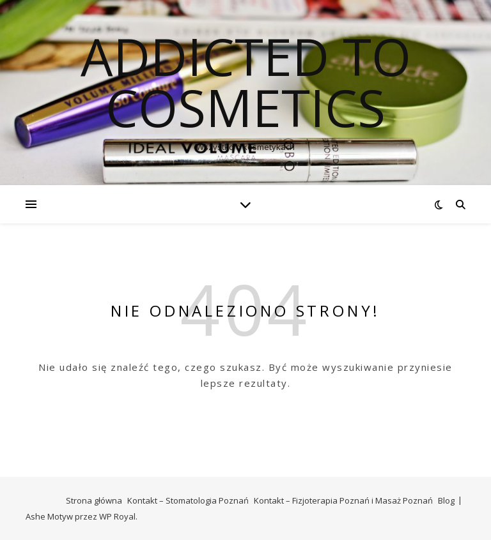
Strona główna (94, 500)
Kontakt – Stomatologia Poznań (188, 500)
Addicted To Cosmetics (246, 82)
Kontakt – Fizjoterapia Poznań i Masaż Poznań (343, 500)
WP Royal (117, 516)
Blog (446, 500)
